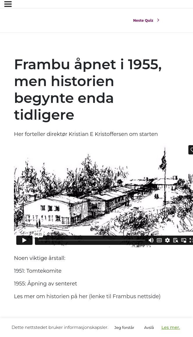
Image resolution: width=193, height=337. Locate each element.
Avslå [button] (149, 327)
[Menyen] (8, 4)
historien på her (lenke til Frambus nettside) (104, 296)
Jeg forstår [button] (124, 327)
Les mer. (170, 327)
